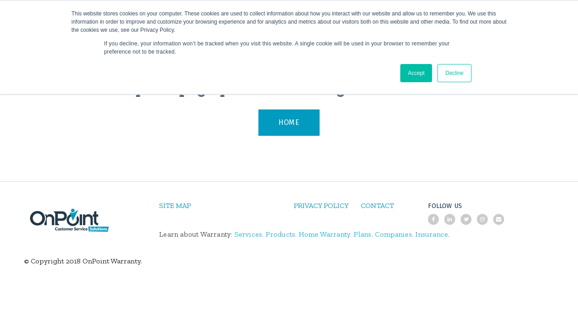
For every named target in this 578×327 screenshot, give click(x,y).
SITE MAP (175, 205)
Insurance (431, 234)
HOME (289, 122)
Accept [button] (416, 73)
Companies (393, 234)
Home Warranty (324, 234)
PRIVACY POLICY (321, 205)
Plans (363, 234)
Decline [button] (454, 73)
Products (281, 234)
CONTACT (377, 205)
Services (248, 234)
